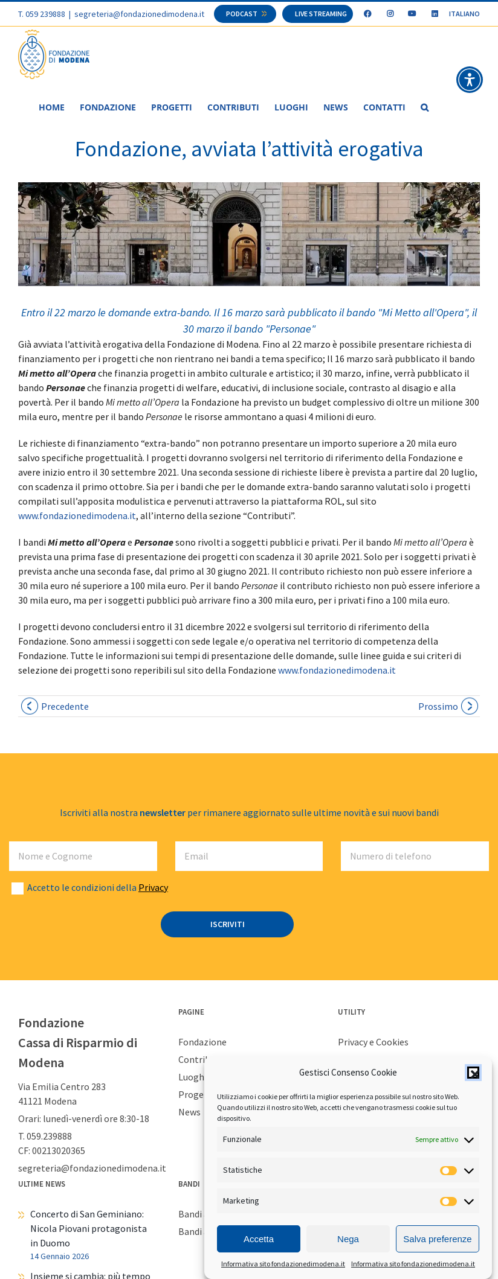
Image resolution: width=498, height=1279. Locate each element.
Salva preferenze (437, 1239)
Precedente (65, 707)
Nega (348, 1239)
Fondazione (202, 1042)
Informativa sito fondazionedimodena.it (283, 1264)
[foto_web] (249, 235)
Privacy (153, 888)
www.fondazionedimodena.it (77, 516)
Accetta (259, 1239)
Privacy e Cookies (373, 1042)
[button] (473, 1073)
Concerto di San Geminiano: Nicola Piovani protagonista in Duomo (88, 1228)
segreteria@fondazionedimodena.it (139, 13)
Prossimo (438, 707)
